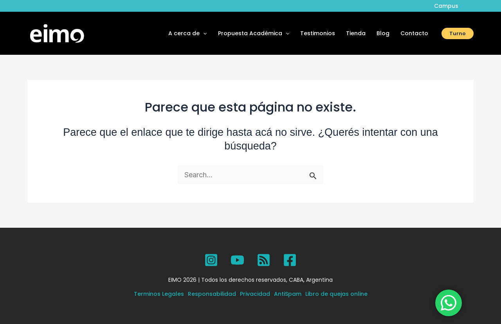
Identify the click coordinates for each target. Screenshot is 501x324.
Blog (383, 33)
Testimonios (317, 33)
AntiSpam (287, 294)
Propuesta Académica (253, 33)
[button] (458, 33)
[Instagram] (211, 260)
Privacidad (255, 294)
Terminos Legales (159, 294)
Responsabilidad (212, 294)
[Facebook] (290, 260)
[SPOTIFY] (263, 260)
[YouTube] (237, 260)
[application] (203, 33)
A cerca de (187, 33)
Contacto (414, 33)
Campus (446, 6)
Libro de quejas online (336, 294)
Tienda (356, 33)
